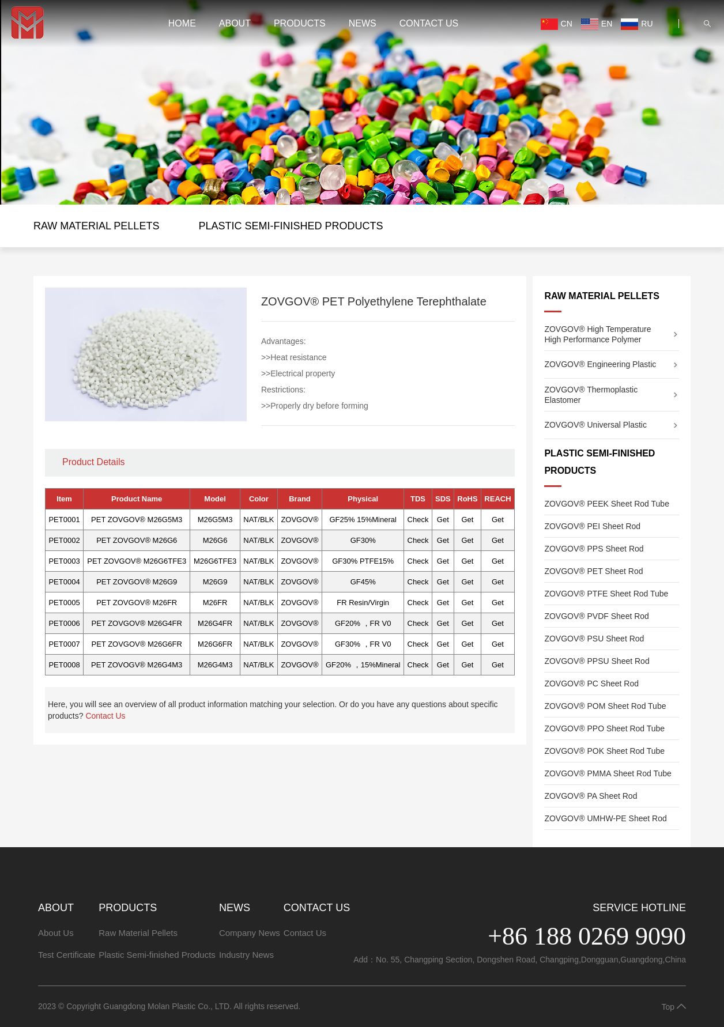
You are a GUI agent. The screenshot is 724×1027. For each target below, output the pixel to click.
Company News (249, 933)
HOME (182, 34)
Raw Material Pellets (96, 226)
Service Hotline (639, 907)
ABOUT (235, 34)
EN (572, 34)
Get (443, 519)
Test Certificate (66, 955)
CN (532, 34)
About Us (56, 933)
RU (612, 34)
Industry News (246, 955)
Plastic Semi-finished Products (290, 226)
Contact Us (429, 34)
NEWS (362, 34)
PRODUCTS (300, 34)
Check (418, 519)
